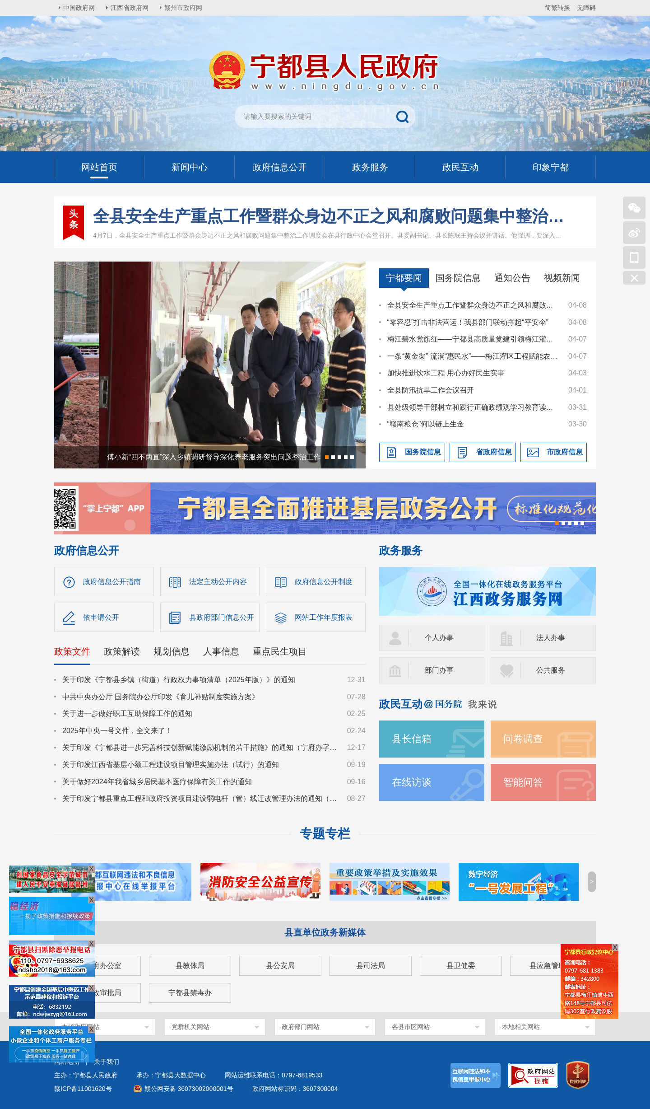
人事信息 (221, 651)
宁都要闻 (404, 278)
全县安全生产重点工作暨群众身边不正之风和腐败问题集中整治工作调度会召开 (329, 216)
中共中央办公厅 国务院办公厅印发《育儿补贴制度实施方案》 (160, 697)
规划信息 (171, 651)
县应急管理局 (551, 965)
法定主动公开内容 (218, 581)
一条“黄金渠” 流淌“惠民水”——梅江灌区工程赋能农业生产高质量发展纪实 (473, 356)
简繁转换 (557, 7)
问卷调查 (523, 738)
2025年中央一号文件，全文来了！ (117, 731)
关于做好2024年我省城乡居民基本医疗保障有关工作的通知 (157, 782)
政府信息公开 (86, 550)
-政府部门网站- (300, 1026)
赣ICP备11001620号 (83, 1088)
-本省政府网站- (80, 1026)
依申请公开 (101, 617)
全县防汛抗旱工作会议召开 (430, 390)
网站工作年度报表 (324, 617)
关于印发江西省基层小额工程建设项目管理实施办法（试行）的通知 (170, 764)
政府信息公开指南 (112, 581)
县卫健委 (460, 965)
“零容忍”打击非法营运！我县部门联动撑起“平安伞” (467, 322)
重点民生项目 (280, 651)
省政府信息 (494, 452)
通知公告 (512, 278)
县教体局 (190, 965)
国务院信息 (458, 278)
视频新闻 (562, 278)
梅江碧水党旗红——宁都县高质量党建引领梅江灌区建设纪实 (473, 339)
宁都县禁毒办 (190, 993)
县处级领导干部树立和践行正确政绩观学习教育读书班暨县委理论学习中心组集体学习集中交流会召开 (473, 407)
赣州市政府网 (183, 7)
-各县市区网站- (411, 1026)
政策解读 (122, 651)
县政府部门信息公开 (221, 617)
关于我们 (106, 1061)
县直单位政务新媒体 (325, 932)
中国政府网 (79, 7)
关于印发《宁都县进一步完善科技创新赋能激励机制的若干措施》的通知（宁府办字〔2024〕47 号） (200, 747)
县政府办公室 (99, 965)
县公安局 (280, 965)
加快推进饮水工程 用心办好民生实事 (446, 373)
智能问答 (523, 782)
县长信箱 (412, 738)
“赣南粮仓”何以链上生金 (425, 424)
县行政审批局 (99, 993)
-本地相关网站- (521, 1026)
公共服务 (550, 670)
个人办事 (439, 637)
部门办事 (439, 670)
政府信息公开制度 (324, 581)
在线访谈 (412, 782)
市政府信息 (565, 452)
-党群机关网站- (190, 1026)
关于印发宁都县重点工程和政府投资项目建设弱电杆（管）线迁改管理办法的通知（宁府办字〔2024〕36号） (200, 798)
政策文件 (72, 651)
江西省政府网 (130, 7)
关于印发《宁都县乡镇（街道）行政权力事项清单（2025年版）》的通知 (178, 679)
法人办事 (550, 637)
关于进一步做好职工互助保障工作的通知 (127, 713)
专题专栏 (325, 834)
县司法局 (370, 965)
